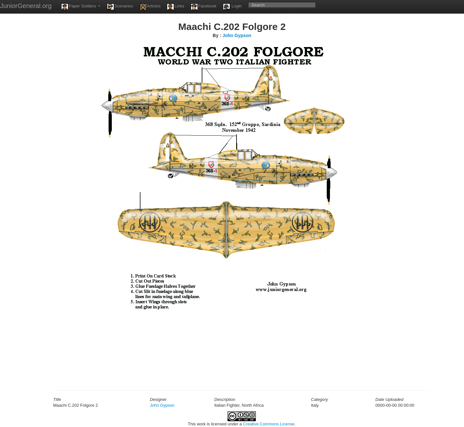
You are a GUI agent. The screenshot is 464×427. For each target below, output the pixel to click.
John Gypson (236, 35)
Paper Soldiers (81, 7)
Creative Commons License (269, 424)
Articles (150, 7)
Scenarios (120, 7)
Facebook (204, 7)
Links (175, 7)
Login (232, 7)
